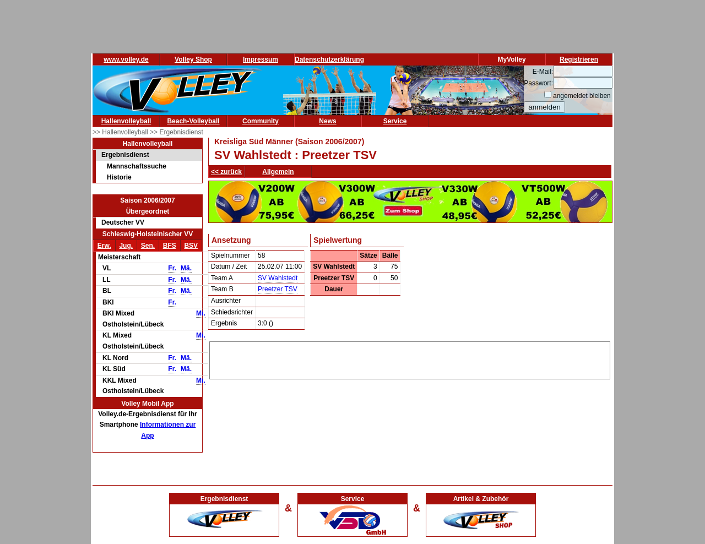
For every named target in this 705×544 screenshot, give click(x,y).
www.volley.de (126, 59)
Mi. (200, 313)
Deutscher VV (122, 222)
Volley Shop (193, 59)
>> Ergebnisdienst (176, 132)
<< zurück (226, 172)
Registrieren (579, 59)
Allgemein (278, 172)
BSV (191, 245)
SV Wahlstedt (277, 278)
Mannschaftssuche (136, 166)
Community (260, 121)
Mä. (186, 268)
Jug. (126, 245)
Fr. (172, 268)
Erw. (104, 245)
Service (395, 121)
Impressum (260, 59)
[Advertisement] (410, 358)
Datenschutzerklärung (329, 59)
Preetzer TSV (277, 289)
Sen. (148, 245)
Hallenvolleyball (126, 121)
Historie (119, 177)
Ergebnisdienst (125, 155)
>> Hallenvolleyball (121, 132)
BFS (169, 245)
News (327, 121)
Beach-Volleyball (193, 121)
